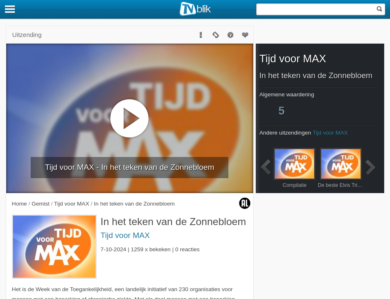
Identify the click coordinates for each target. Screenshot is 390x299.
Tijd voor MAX (125, 235)
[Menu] (10, 9)
